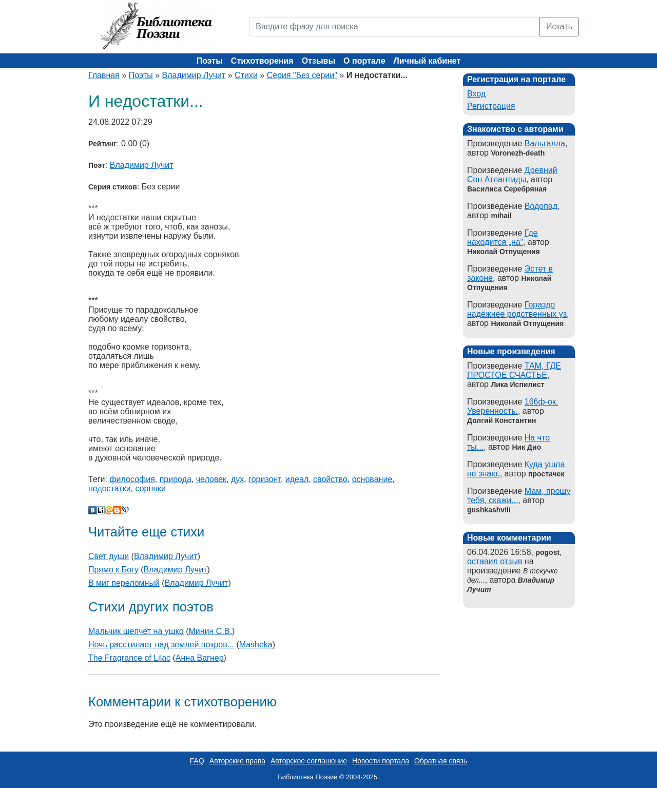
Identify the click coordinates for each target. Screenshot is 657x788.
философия (131, 479)
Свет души (108, 556)
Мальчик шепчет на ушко (136, 631)
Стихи (246, 75)
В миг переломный (124, 583)
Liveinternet (100, 510)
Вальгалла (545, 143)
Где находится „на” (502, 237)
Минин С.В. (209, 631)
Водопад (541, 206)
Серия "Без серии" (302, 75)
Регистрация (491, 106)
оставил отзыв (494, 561)
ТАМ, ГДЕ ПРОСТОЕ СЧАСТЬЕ (514, 370)
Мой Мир (109, 510)
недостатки (109, 488)
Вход (476, 93)
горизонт (264, 479)
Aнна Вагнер (200, 658)
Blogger (117, 510)
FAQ (197, 761)
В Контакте (92, 510)
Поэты (210, 60)
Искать (559, 26)
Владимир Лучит (194, 75)
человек (211, 479)
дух (237, 479)
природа (175, 479)
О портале (364, 60)
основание (372, 479)
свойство (330, 479)
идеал (296, 479)
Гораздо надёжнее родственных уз (517, 309)
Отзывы (318, 60)
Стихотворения (262, 60)
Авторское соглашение (308, 761)
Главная (104, 75)
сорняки (150, 488)
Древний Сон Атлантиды (512, 175)
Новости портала (380, 761)
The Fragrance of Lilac (129, 658)
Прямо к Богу (113, 569)
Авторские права (237, 761)
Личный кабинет (427, 60)
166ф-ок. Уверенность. (512, 406)
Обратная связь (440, 761)
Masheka (256, 644)
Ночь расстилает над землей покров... (161, 644)
